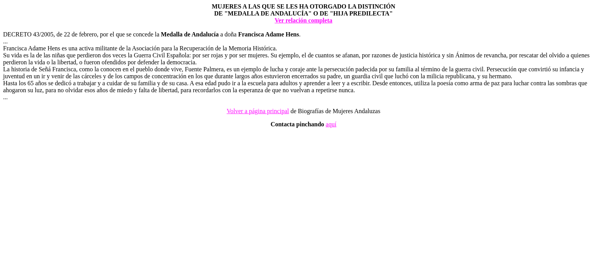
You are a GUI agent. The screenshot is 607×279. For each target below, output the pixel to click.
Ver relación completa (303, 20)
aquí (331, 124)
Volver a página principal (258, 111)
